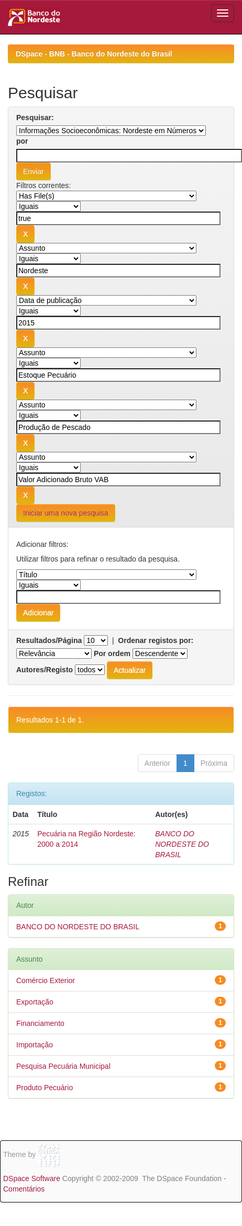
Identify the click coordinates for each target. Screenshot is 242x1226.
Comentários (24, 1189)
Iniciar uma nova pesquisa (65, 513)
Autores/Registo (44, 669)
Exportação (34, 1002)
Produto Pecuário (44, 1087)
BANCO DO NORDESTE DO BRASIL (182, 844)
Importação (34, 1045)
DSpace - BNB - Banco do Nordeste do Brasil (94, 54)
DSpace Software (31, 1178)
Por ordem (112, 653)
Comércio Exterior (45, 980)
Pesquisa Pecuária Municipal (63, 1066)
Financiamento (40, 1023)
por (22, 141)
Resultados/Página (49, 640)
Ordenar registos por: (155, 640)
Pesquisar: (35, 117)
